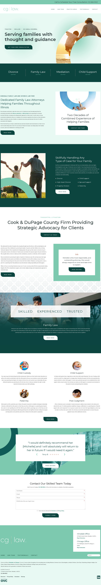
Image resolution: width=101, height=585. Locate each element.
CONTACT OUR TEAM (78, 128)
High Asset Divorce (64, 182)
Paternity (82, 186)
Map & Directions (81, 538)
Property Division (63, 186)
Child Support (84, 178)
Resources (3, 576)
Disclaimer (53, 510)
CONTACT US (50, 235)
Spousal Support (85, 182)
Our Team (60, 9)
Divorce (59, 178)
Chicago (17, 562)
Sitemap (23, 576)
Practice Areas (72, 9)
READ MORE (7, 132)
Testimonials (84, 9)
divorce (14, 113)
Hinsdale (11, 562)
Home (53, 9)
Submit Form (50, 515)
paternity (18, 113)
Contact (95, 9)
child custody (25, 113)
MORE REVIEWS (77, 269)
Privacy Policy (61, 510)
